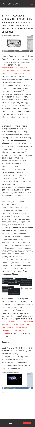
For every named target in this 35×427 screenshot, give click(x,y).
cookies (10, 423)
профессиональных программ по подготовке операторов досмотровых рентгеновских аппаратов (16, 71)
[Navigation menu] (32, 4)
